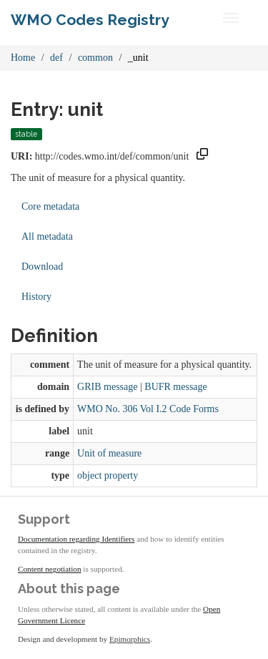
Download (42, 266)
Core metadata (50, 206)
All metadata (47, 236)
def (56, 57)
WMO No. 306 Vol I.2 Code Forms (148, 409)
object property (107, 475)
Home (23, 57)
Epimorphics (129, 639)
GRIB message (107, 386)
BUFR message (175, 386)
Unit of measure (109, 453)
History (36, 296)
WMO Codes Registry (90, 20)
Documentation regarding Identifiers (76, 538)
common (95, 57)
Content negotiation (49, 569)
